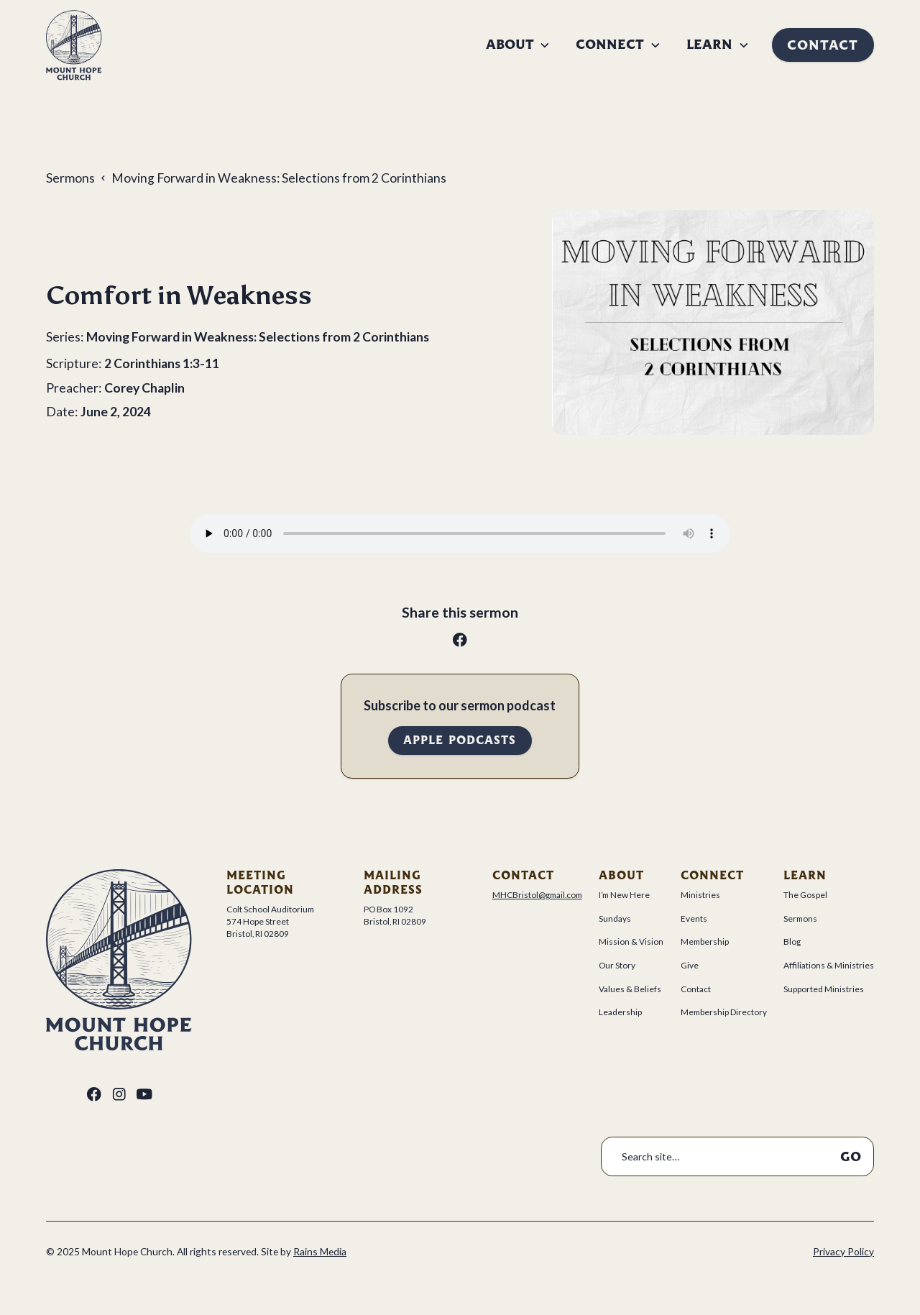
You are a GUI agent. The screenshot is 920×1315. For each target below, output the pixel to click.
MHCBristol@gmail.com (537, 894)
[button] (518, 44)
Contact (822, 45)
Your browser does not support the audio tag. (460, 533)
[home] (74, 45)
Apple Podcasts (459, 740)
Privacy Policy (843, 1251)
